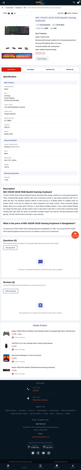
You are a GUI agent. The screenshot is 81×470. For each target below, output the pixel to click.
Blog (51, 413)
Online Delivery (42, 410)
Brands (68, 413)
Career (45, 413)
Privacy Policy (54, 410)
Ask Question (10, 248)
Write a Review (10, 291)
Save (60, 13)
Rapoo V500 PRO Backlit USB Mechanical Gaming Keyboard (33, 367)
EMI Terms (22, 410)
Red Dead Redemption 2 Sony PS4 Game (26, 355)
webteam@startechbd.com (40, 437)
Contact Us (59, 413)
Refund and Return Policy (19, 413)
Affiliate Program (10, 410)
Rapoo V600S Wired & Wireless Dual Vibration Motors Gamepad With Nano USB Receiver (43, 331)
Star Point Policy (35, 413)
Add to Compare (71, 13)
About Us (31, 410)
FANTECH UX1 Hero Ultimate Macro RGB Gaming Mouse (32, 343)
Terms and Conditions (68, 410)
